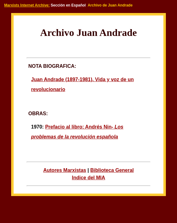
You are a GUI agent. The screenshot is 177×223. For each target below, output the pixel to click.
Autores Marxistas (64, 170)
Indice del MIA (88, 177)
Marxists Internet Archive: (27, 5)
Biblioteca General (112, 170)
